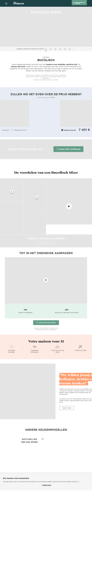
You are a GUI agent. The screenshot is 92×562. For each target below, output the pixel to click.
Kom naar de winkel (46, 322)
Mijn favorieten (46, 243)
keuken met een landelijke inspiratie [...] (67, 481)
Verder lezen (66, 408)
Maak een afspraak (68, 149)
